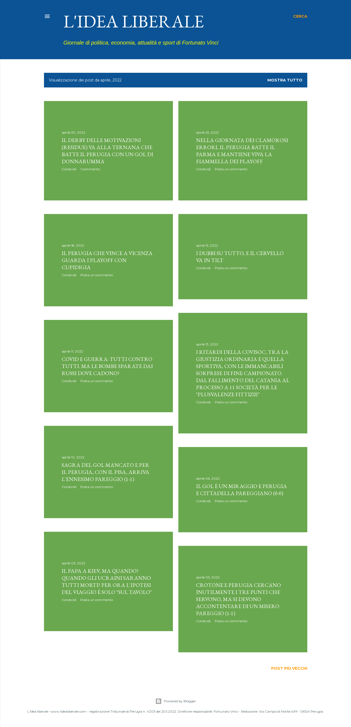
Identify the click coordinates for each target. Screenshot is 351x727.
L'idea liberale (134, 21)
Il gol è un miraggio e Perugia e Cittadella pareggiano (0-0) (241, 490)
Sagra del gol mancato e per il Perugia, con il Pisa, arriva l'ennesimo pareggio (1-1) (105, 472)
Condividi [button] (69, 169)
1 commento (90, 169)
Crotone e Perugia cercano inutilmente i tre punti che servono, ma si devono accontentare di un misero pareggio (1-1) (238, 599)
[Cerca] (300, 16)
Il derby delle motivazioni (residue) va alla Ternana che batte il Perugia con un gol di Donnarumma (107, 151)
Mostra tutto (284, 80)
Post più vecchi (289, 668)
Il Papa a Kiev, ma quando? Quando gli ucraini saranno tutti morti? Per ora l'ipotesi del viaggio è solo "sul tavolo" (107, 581)
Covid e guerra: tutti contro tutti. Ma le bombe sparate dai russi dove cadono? (107, 366)
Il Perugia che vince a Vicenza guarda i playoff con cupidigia (107, 260)
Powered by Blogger (175, 701)
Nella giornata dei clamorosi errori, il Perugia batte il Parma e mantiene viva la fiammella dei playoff (242, 151)
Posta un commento (231, 169)
